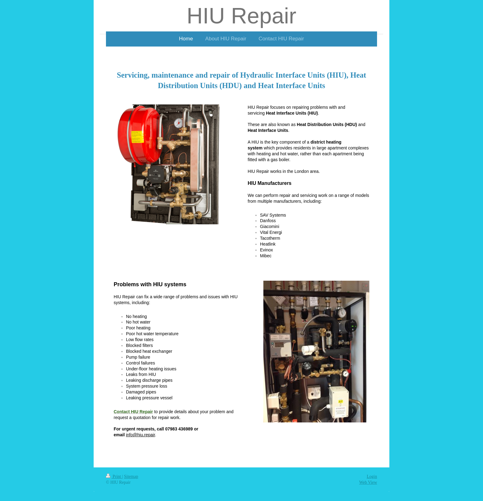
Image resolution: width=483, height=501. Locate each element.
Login (372, 476)
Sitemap (131, 476)
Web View (368, 482)
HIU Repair (241, 15)
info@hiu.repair (140, 434)
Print (114, 476)
